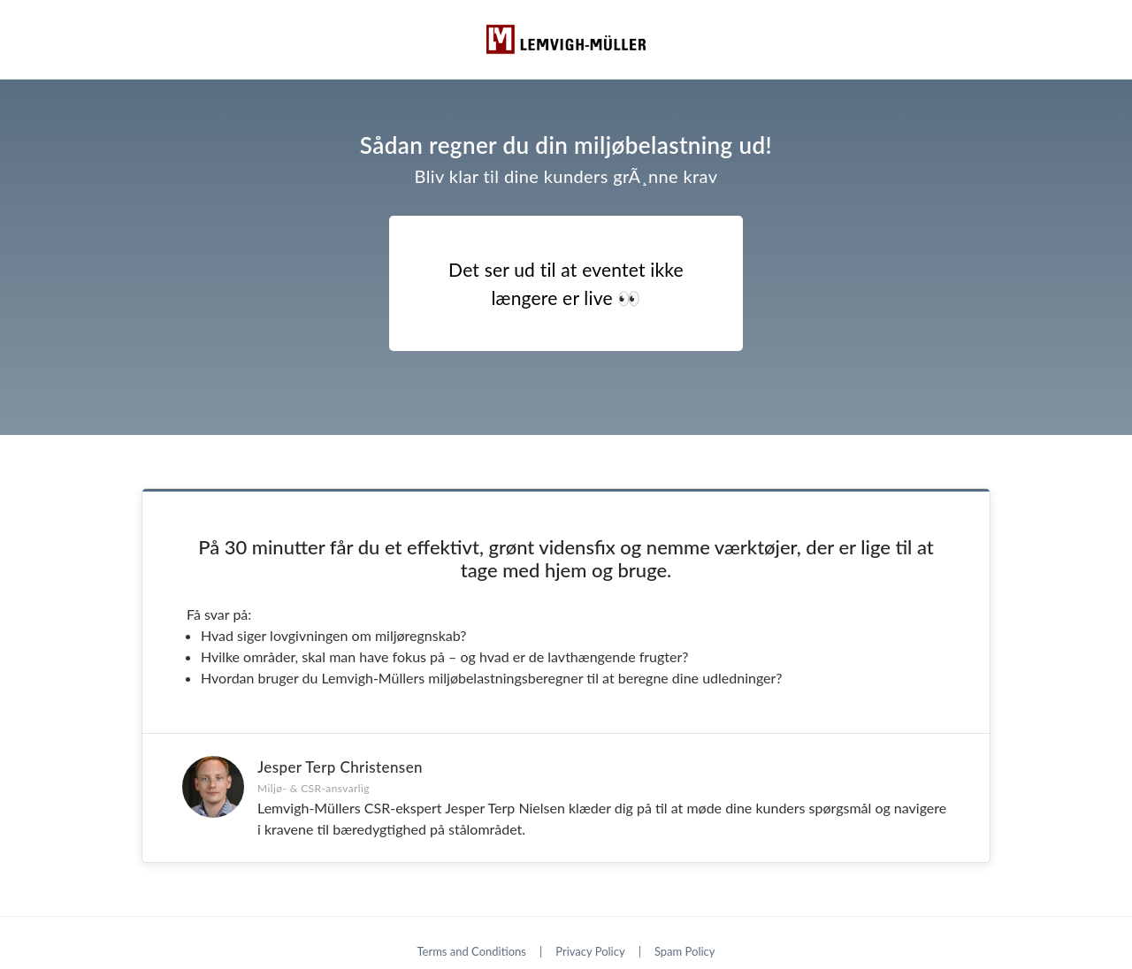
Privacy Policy (589, 951)
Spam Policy (684, 951)
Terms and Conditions (471, 951)
